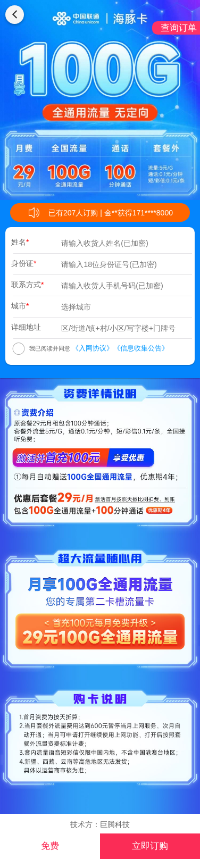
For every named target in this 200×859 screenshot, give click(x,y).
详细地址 (26, 327)
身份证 (23, 263)
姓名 (20, 242)
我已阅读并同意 (49, 348)
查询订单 (179, 28)
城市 (20, 306)
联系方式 (27, 284)
